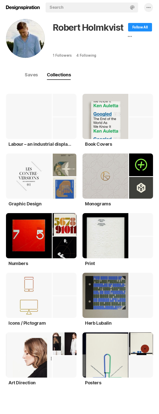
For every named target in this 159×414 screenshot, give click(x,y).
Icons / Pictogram (27, 323)
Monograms (98, 203)
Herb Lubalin (98, 323)
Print (90, 263)
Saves (31, 74)
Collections (59, 74)
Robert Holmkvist (88, 27)
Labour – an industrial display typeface (40, 144)
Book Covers (98, 144)
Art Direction (22, 382)
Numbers (18, 263)
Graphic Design (24, 203)
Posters (93, 382)
